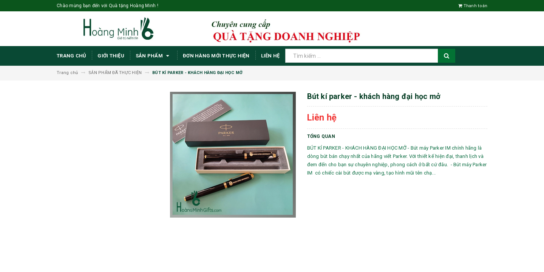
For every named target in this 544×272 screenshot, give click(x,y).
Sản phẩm (154, 56)
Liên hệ (270, 56)
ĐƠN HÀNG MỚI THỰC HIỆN (216, 56)
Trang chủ (71, 56)
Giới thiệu (110, 56)
